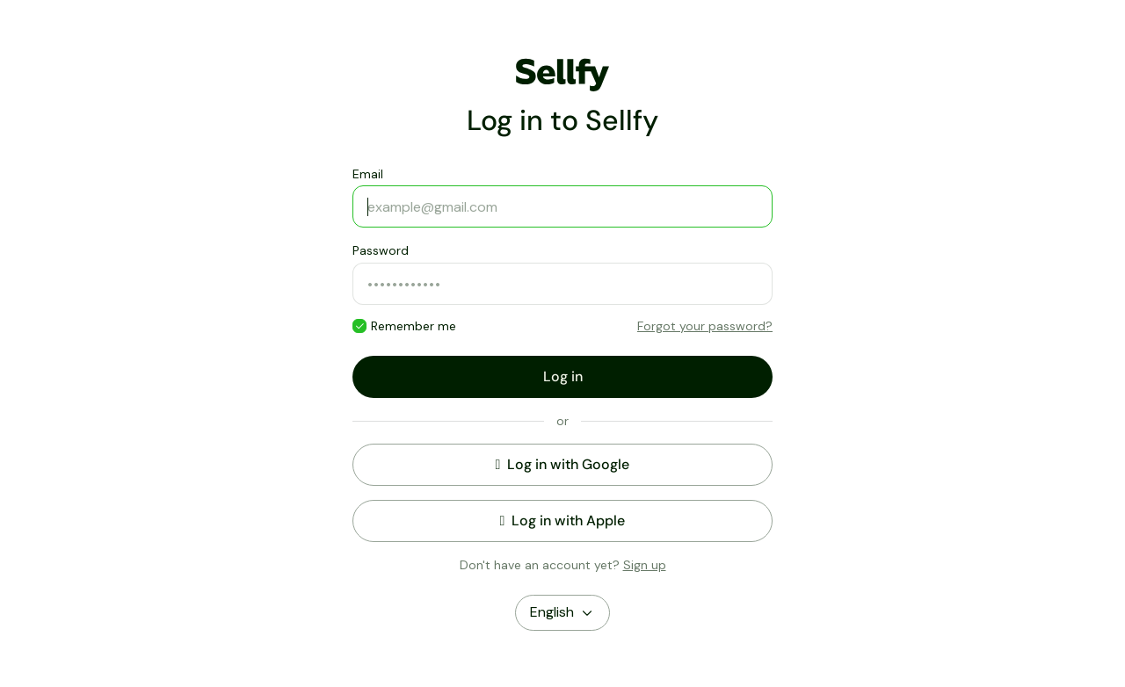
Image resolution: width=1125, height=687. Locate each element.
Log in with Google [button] (563, 464)
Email (367, 174)
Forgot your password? (705, 326)
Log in (563, 376)
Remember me (413, 326)
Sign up (644, 565)
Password (380, 250)
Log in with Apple (563, 520)
